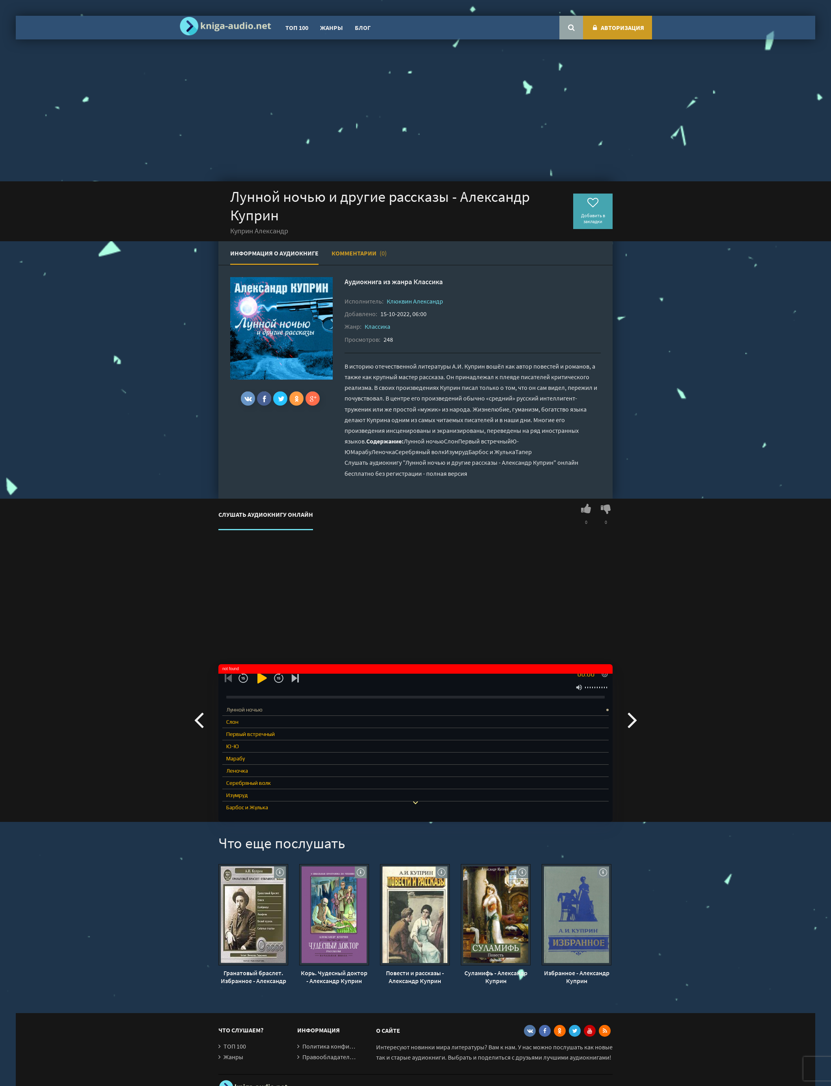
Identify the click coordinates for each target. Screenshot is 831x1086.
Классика (428, 281)
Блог (363, 28)
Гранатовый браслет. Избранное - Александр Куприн (253, 977)
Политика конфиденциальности (347, 1046)
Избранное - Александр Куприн (576, 977)
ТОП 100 (296, 28)
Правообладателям (329, 1057)
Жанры (331, 28)
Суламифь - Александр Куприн (495, 977)
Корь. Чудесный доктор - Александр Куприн (334, 977)
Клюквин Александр (415, 301)
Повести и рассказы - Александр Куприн (415, 977)
